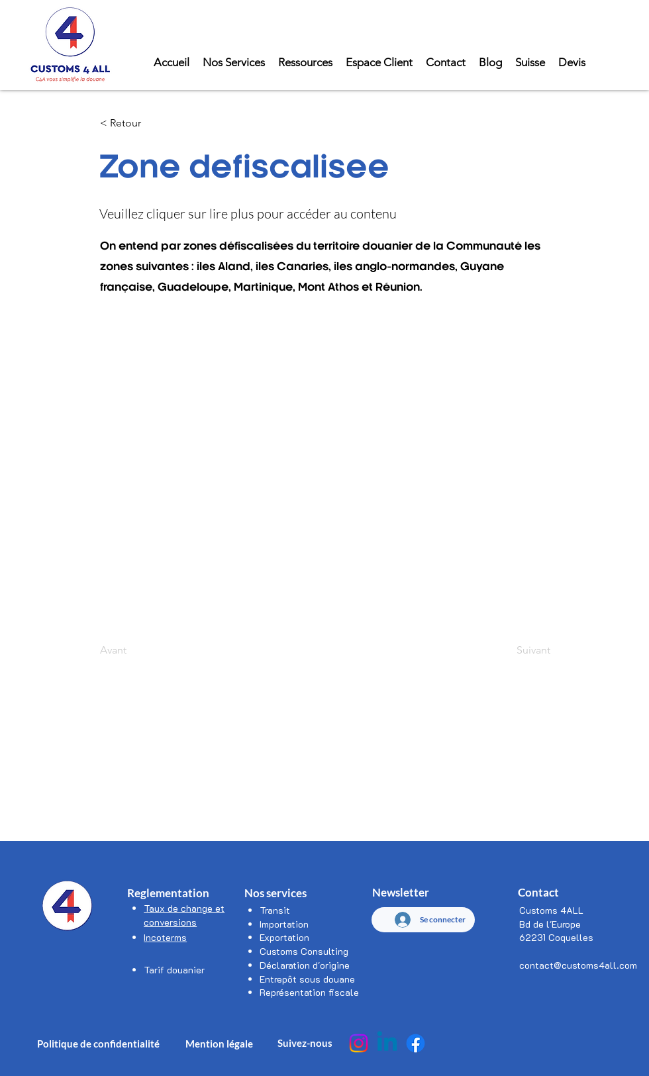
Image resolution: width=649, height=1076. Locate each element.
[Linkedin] (387, 1043)
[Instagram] (358, 1043)
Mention (205, 1044)
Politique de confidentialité (98, 1044)
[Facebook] (415, 1043)
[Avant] (143, 650)
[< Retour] (143, 123)
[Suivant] (517, 650)
